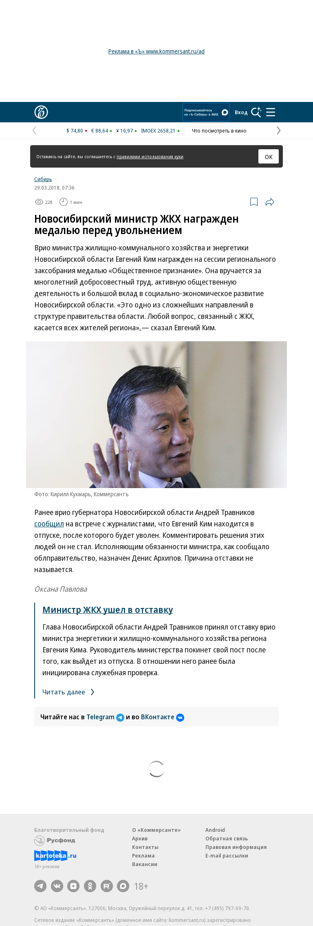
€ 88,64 (99, 130)
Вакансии (144, 864)
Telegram (106, 716)
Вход (241, 112)
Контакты (145, 847)
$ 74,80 (74, 130)
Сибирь (43, 179)
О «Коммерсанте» (156, 829)
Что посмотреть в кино (219, 130)
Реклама (143, 855)
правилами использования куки (150, 156)
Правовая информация (236, 847)
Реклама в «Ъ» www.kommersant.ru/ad (156, 51)
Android (215, 829)
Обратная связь (226, 838)
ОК (269, 156)
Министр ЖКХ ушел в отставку (107, 609)
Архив (140, 838)
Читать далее (69, 691)
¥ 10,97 (124, 130)
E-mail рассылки (226, 855)
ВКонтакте (162, 716)
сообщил (49, 523)
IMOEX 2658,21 (158, 130)
